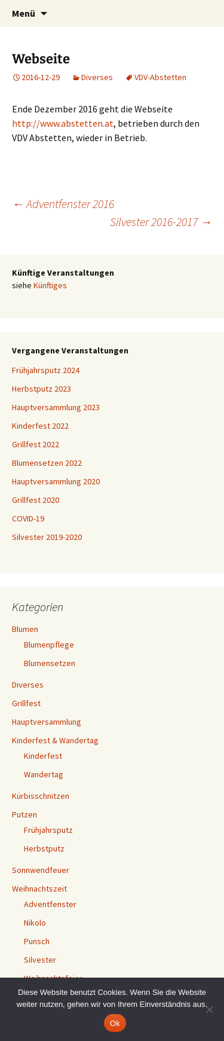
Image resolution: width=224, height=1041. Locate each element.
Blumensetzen (49, 663)
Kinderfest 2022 (40, 425)
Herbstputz (44, 848)
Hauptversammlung (46, 721)
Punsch (37, 941)
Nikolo (35, 922)
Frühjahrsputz (48, 830)
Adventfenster (50, 904)
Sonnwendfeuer (40, 870)
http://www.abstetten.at (62, 123)
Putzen (24, 814)
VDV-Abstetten (160, 77)
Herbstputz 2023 (41, 388)
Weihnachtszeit (39, 888)
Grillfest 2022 (35, 444)
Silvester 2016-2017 (161, 221)
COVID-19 (28, 518)
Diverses (97, 77)
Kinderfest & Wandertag (55, 740)
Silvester (40, 959)
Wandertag (43, 774)
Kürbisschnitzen (40, 795)
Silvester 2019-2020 (47, 537)
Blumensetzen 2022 (47, 462)
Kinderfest (43, 755)
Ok (115, 1023)
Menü (23, 13)
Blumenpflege (49, 644)
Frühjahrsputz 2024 (45, 370)
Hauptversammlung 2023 (56, 407)
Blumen (25, 629)
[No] (209, 1009)
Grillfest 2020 (35, 499)
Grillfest (26, 703)
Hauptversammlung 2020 (56, 481)
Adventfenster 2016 (63, 203)
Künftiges (50, 285)
